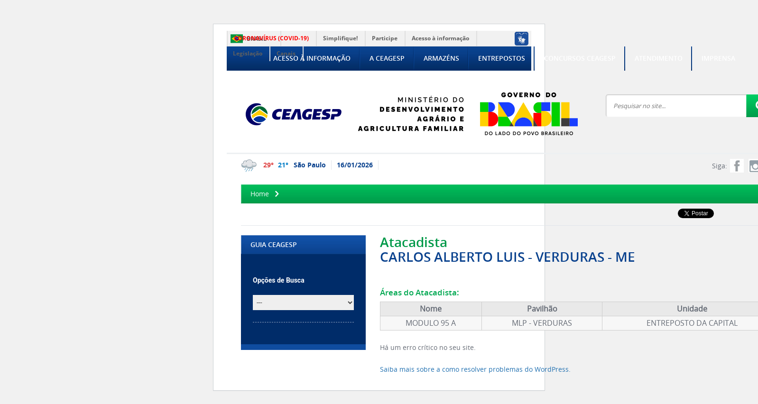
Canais (286, 53)
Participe (384, 38)
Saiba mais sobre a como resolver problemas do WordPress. (475, 369)
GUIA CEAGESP (273, 244)
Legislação (247, 53)
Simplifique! (340, 38)
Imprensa (718, 58)
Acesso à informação (440, 38)
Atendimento (659, 58)
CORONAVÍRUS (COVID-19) (271, 38)
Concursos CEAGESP (580, 58)
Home (259, 193)
